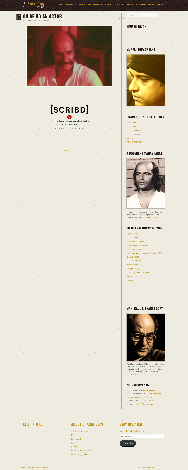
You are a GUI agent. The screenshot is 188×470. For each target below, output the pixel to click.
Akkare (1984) (132, 238)
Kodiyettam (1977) (134, 249)
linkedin (143, 34)
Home (61, 4)
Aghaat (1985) (132, 234)
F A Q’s (74, 447)
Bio (72, 435)
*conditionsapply (161, 467)
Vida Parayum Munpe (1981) (138, 272)
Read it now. (152, 217)
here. (137, 374)
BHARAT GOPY (71, 4)
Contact (160, 4)
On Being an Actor (42, 16)
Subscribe (128, 443)
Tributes (129, 4)
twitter (136, 34)
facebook (129, 34)
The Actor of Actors (153, 394)
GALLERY (130, 138)
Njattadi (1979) (132, 257)
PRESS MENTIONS (134, 134)
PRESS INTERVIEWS (134, 130)
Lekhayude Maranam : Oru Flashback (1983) (144, 253)
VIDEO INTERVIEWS (134, 142)
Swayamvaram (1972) (135, 265)
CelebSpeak (118, 4)
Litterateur (106, 4)
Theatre (82, 4)
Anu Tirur (130, 397)
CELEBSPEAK (131, 126)
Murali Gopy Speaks (79, 454)
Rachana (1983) (149, 390)
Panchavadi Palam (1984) (136, 261)
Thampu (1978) (132, 269)
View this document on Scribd (69, 150)
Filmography (93, 4)
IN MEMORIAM (132, 123)
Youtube (149, 34)
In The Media (141, 4)
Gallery (151, 4)
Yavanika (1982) (132, 276)
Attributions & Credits (81, 451)
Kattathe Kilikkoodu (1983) (137, 245)
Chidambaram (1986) (135, 241)
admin (34, 20)
